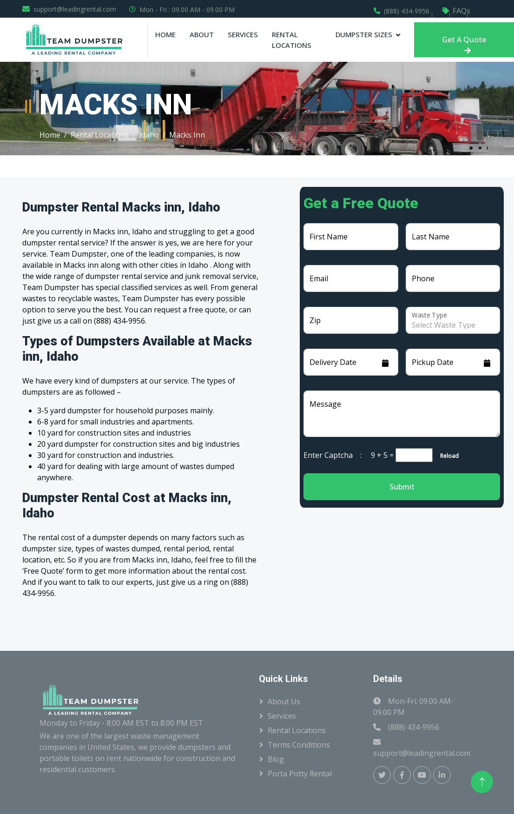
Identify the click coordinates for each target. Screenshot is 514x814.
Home (165, 34)
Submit (402, 487)
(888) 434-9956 (406, 11)
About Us (284, 701)
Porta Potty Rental (300, 773)
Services (243, 34)
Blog (276, 759)
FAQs (461, 11)
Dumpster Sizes (364, 34)
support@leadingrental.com (74, 9)
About (202, 34)
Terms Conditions (299, 745)
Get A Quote (464, 44)
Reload (447, 456)
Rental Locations (291, 40)
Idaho (149, 135)
